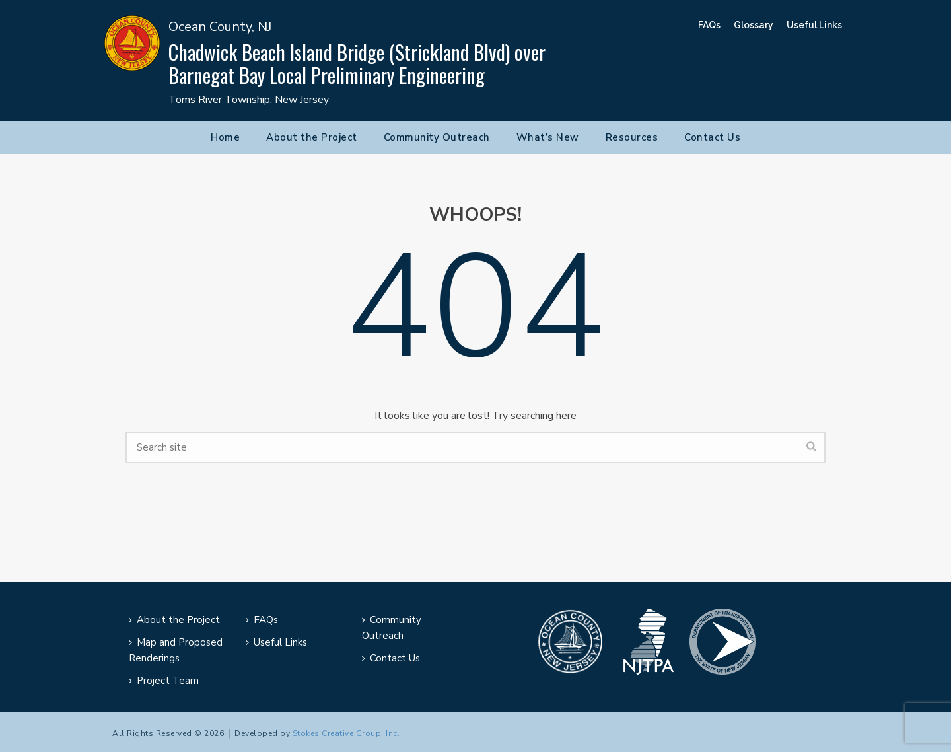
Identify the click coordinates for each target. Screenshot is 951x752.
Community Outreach (437, 137)
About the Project (311, 137)
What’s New (547, 137)
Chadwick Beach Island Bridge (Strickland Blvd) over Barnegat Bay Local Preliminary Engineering (357, 63)
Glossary (753, 25)
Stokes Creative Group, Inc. (346, 733)
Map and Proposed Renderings (176, 650)
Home (225, 137)
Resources (632, 137)
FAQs (709, 25)
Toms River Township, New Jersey (248, 100)
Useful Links (814, 25)
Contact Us (712, 137)
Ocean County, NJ (219, 27)
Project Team (164, 680)
